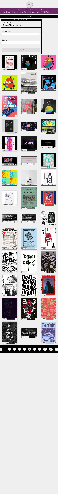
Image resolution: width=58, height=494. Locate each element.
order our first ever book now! (19, 10)
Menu (29, 4)
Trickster (4, 69)
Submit (21, 50)
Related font (6, 31)
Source (4, 40)
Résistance (25, 92)
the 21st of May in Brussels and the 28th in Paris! (33, 12)
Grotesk (43, 113)
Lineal (42, 89)
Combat (24, 129)
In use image (6, 23)
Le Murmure (5, 343)
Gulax (4, 116)
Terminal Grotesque (46, 147)
